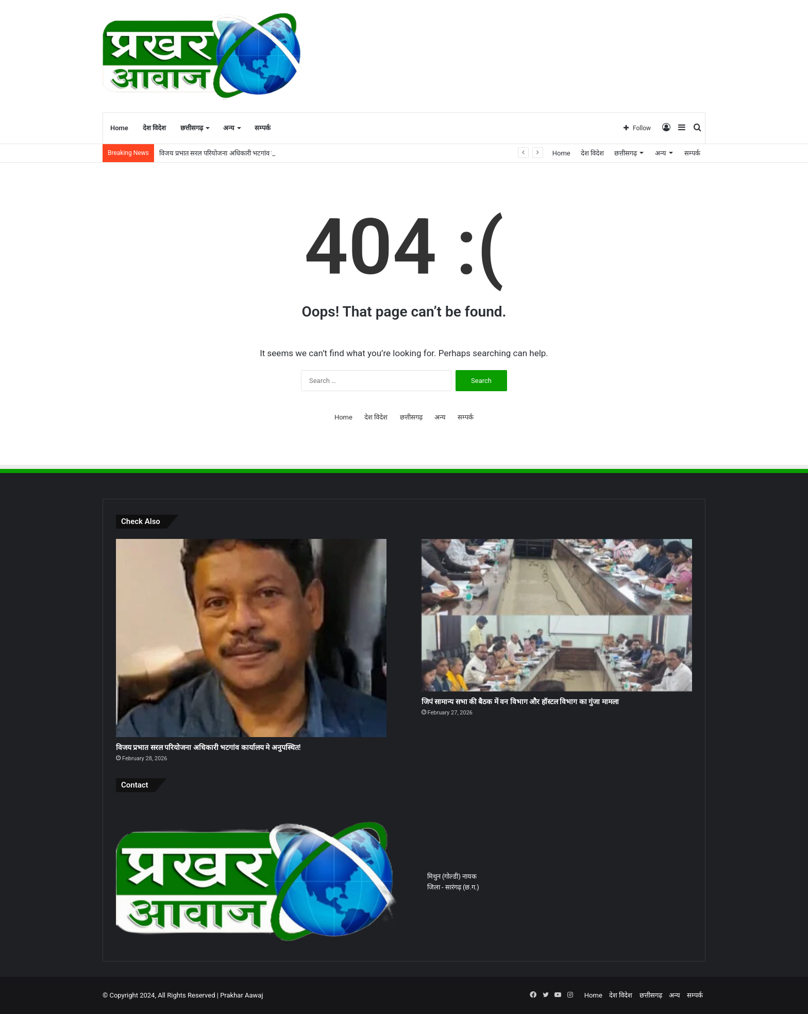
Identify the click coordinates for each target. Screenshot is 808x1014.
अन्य (228, 128)
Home (119, 128)
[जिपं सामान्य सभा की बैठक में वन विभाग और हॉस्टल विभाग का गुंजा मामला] (557, 615)
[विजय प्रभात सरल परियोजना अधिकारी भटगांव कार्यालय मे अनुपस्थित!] (251, 638)
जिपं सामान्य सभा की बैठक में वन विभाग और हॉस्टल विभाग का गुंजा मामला (520, 701)
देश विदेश (154, 128)
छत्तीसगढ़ (191, 128)
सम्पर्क (263, 128)
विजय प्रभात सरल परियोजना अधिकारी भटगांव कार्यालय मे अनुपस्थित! (242, 153)
